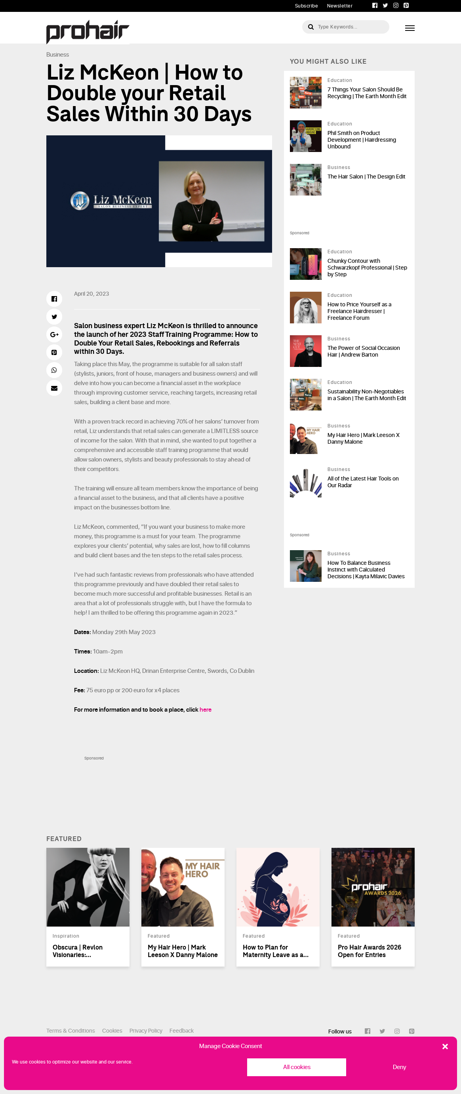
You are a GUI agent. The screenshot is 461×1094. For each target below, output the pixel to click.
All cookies (297, 1067)
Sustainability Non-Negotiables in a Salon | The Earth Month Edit (367, 395)
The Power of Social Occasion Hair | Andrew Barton (364, 351)
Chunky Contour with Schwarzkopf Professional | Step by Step (367, 268)
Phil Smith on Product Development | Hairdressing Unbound (362, 140)
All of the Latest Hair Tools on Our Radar (363, 482)
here (205, 709)
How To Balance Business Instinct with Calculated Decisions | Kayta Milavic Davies (366, 570)
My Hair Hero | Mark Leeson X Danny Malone (364, 438)
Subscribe (306, 5)
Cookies (112, 1031)
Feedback (182, 1031)
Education (340, 80)
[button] (445, 1046)
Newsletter (339, 5)
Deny (399, 1067)
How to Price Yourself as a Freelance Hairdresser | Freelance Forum (359, 311)
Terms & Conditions (70, 1031)
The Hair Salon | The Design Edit (367, 177)
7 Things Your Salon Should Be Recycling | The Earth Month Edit (367, 93)
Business (57, 54)
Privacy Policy (146, 1031)
